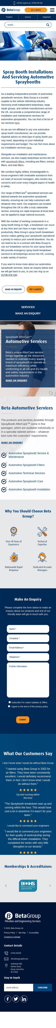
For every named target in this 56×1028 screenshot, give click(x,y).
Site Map (22, 933)
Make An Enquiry (13, 289)
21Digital (16, 937)
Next (50, 886)
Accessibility (34, 933)
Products (9, 17)
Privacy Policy (9, 933)
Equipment (47, 17)
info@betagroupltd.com (19, 959)
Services (28, 17)
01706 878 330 (37, 3)
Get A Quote (36, 10)
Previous (6, 886)
